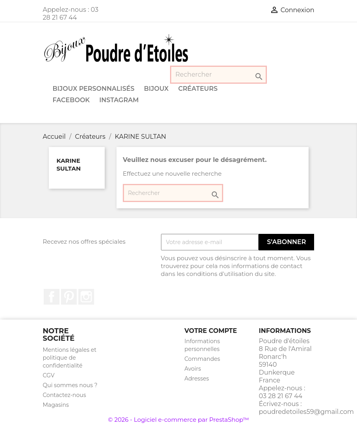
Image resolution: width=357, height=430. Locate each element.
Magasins (56, 404)
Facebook (71, 100)
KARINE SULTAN (69, 164)
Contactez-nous (64, 395)
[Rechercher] (218, 75)
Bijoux (156, 88)
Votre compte (211, 330)
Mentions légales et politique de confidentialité (69, 357)
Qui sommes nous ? (70, 385)
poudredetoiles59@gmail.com (306, 411)
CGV (49, 375)
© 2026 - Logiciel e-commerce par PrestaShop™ (178, 419)
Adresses (197, 378)
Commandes (202, 358)
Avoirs (193, 368)
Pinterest (69, 297)
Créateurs (198, 88)
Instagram (119, 100)
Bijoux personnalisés (94, 88)
